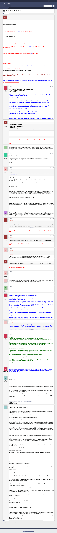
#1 (53, 21)
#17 (53, 334)
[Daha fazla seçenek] (52, 6)
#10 (53, 248)
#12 (53, 271)
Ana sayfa (4, 6)
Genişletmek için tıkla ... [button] (31, 129)
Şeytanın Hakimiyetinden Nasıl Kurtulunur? (25, 7)
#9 (53, 235)
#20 (53, 405)
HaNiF (4, 11)
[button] (10, 6)
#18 (53, 367)
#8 (53, 218)
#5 (53, 153)
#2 (53, 86)
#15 (53, 293)
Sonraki (7, 13)
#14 (53, 286)
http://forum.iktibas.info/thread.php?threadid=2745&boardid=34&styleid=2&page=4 (21, 401)
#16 (53, 320)
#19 (53, 376)
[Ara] (48, 6)
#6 (53, 167)
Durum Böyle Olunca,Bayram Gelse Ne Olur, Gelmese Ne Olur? (40, 7)
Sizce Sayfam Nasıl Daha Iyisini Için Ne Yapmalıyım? (11, 7)
